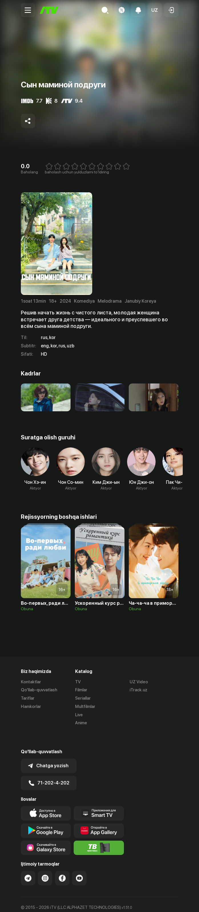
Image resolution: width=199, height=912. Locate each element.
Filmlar (81, 690)
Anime (81, 723)
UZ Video (139, 681)
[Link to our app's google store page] (46, 815)
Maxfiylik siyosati (75, 901)
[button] (155, 10)
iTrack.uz (138, 690)
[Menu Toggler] (28, 10)
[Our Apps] (99, 797)
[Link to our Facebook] (62, 862)
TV (78, 681)
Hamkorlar (31, 706)
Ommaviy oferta (36, 901)
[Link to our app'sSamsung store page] (46, 832)
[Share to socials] (28, 121)
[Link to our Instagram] (45, 862)
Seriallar (83, 698)
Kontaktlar (31, 681)
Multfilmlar (85, 706)
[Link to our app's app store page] (46, 797)
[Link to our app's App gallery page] (99, 815)
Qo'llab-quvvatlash (39, 690)
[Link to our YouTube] (79, 862)
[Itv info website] (99, 832)
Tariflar (28, 698)
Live (79, 714)
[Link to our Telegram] (28, 862)
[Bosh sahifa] (49, 10)
